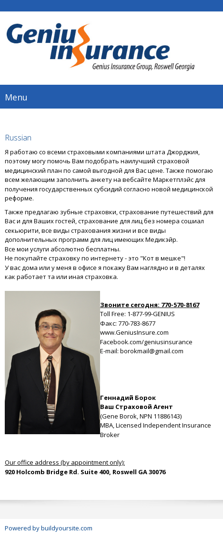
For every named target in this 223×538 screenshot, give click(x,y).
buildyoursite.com (66, 528)
